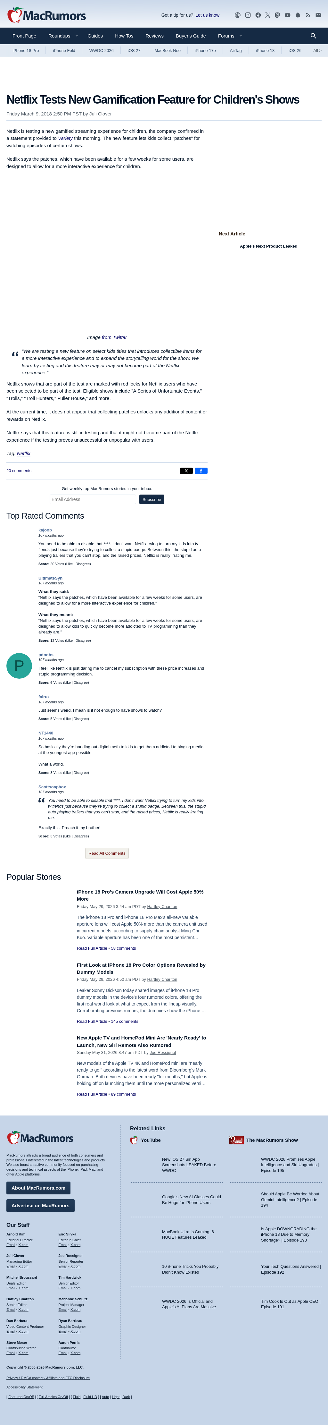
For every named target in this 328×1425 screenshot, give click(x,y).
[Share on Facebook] (201, 471)
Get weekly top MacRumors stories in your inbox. (107, 488)
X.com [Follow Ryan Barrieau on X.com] (75, 1330)
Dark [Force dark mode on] (126, 1397)
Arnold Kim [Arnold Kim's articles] (15, 1232)
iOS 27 (134, 50)
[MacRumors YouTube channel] (287, 15)
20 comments (18, 470)
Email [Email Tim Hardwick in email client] (63, 1286)
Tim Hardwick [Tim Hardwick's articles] (70, 1276)
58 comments (123, 948)
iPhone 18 (265, 50)
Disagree (83, 564)
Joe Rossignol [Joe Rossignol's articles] (71, 1254)
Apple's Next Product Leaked (268, 246)
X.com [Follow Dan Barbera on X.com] (24, 1330)
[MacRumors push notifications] (298, 15)
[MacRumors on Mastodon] (277, 15)
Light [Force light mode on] (115, 1397)
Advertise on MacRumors (41, 1204)
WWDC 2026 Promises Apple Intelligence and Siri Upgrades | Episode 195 (290, 1163)
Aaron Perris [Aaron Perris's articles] (69, 1341)
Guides (95, 35)
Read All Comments (107, 853)
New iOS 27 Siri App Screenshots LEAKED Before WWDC (189, 1163)
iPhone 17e (205, 50)
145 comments (124, 1021)
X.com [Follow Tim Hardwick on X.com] (75, 1286)
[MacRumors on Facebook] (258, 15)
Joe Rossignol (163, 1052)
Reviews (154, 35)
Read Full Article (92, 948)
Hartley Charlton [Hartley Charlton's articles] (20, 1297)
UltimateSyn (50, 578)
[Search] (316, 35)
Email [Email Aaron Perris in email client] (63, 1351)
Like (69, 564)
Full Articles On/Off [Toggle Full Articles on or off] (53, 1397)
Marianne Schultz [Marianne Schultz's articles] (73, 1297)
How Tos (124, 35)
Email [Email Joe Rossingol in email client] (63, 1265)
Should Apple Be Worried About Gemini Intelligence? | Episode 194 (290, 1198)
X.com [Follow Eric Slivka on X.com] (75, 1243)
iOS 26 (295, 50)
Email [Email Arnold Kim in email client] (10, 1243)
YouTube (151, 1138)
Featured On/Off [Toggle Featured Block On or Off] (21, 1397)
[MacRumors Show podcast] (237, 15)
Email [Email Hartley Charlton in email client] (10, 1308)
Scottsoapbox (52, 787)
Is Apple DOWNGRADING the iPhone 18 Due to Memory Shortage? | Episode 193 (288, 1233)
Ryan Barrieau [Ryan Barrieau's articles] (71, 1319)
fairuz (44, 696)
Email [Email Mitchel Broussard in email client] (10, 1286)
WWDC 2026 (101, 50)
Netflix (23, 453)
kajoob (45, 530)
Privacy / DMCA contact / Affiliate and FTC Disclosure (48, 1378)
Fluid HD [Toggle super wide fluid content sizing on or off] (90, 1397)
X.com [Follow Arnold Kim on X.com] (24, 1243)
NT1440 (45, 733)
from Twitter (114, 337)
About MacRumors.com (38, 1186)
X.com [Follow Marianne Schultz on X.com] (75, 1308)
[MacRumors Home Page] (46, 15)
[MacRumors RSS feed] (308, 15)
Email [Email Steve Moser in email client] (10, 1351)
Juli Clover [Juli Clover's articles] (15, 1254)
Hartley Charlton (162, 906)
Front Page (24, 35)
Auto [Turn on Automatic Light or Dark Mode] (105, 1397)
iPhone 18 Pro (25, 50)
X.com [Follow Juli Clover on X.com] (24, 1265)
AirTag (236, 50)
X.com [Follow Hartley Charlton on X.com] (24, 1308)
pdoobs (45, 654)
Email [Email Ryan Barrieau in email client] (63, 1330)
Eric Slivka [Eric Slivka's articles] (68, 1232)
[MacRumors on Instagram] (248, 15)
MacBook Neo (167, 50)
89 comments (123, 1094)
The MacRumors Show (272, 1138)
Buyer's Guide (191, 35)
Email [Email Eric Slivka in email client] (63, 1243)
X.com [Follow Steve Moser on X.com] (24, 1351)
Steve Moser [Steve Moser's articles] (16, 1341)
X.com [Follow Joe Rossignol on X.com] (75, 1265)
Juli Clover (100, 113)
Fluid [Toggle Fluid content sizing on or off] (76, 1397)
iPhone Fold (64, 50)
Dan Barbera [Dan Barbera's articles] (16, 1319)
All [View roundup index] (317, 50)
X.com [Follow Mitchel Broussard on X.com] (24, 1286)
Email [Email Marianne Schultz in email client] (63, 1308)
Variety (65, 138)
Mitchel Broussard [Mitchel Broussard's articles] (21, 1276)
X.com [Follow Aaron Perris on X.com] (75, 1351)
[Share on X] (186, 471)
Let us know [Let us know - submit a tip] (207, 15)
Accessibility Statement (24, 1387)
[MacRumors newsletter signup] (318, 15)
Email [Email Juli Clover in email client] (10, 1265)
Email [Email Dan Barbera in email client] (10, 1330)
